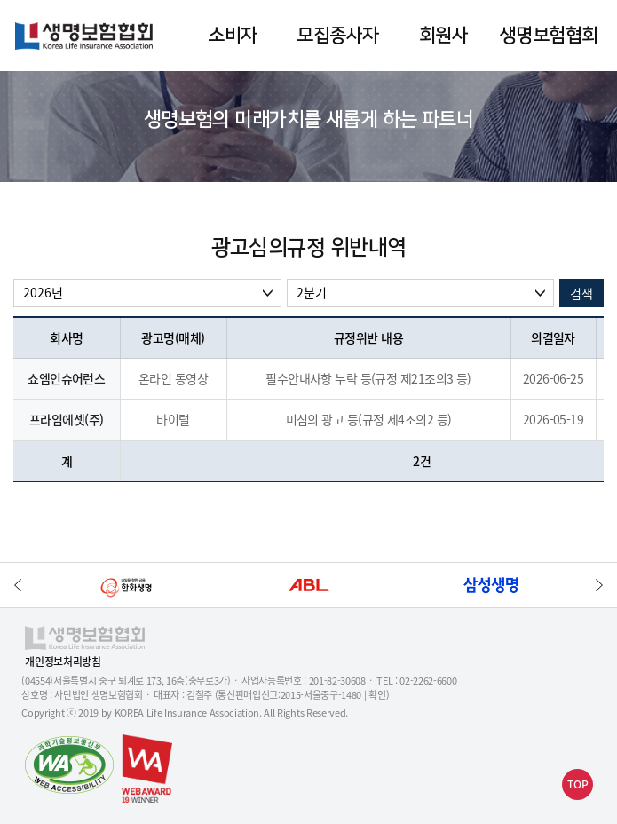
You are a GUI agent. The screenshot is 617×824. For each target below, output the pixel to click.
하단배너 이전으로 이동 (18, 585)
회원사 (443, 35)
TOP (578, 784)
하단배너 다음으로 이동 (599, 585)
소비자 (232, 35)
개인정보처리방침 (62, 662)
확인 (376, 694)
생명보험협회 (549, 35)
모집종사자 (337, 35)
